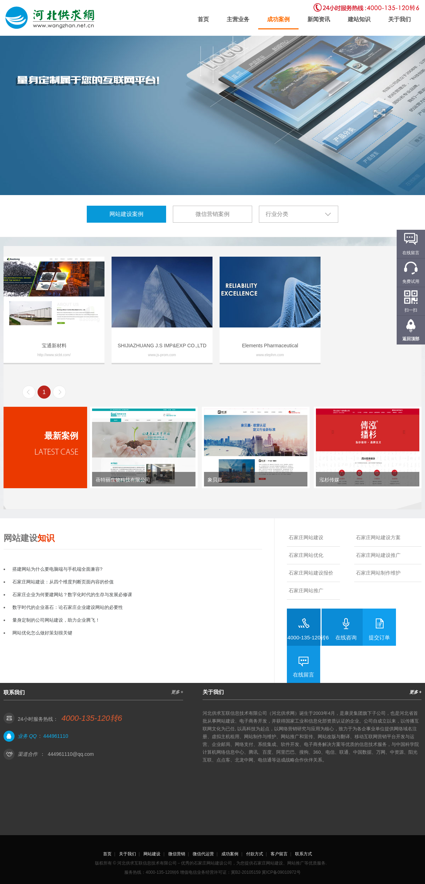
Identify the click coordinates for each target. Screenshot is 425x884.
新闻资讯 (318, 19)
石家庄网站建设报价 (311, 573)
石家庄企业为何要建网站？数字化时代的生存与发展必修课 (72, 594)
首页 (203, 19)
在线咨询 (346, 637)
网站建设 (151, 853)
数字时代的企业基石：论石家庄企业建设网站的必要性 (67, 607)
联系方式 (303, 853)
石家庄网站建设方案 (378, 537)
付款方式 (254, 853)
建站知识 (359, 19)
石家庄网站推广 (306, 590)
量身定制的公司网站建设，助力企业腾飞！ (56, 620)
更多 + (177, 692)
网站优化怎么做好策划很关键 (42, 632)
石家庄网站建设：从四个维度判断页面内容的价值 (63, 581)
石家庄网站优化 (306, 555)
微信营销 (176, 853)
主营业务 (238, 19)
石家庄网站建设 (306, 537)
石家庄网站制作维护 (378, 573)
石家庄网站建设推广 (378, 555)
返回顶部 (410, 338)
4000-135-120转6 (308, 637)
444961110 (55, 736)
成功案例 (278, 19)
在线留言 (303, 675)
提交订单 (379, 637)
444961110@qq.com (71, 754)
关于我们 (399, 19)
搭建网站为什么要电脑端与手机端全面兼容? (57, 569)
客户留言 (279, 853)
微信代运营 (203, 853)
